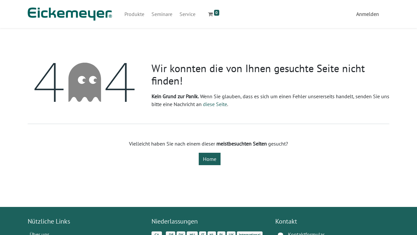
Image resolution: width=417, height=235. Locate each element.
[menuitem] (134, 14)
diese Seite (215, 104)
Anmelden (367, 14)
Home (209, 159)
